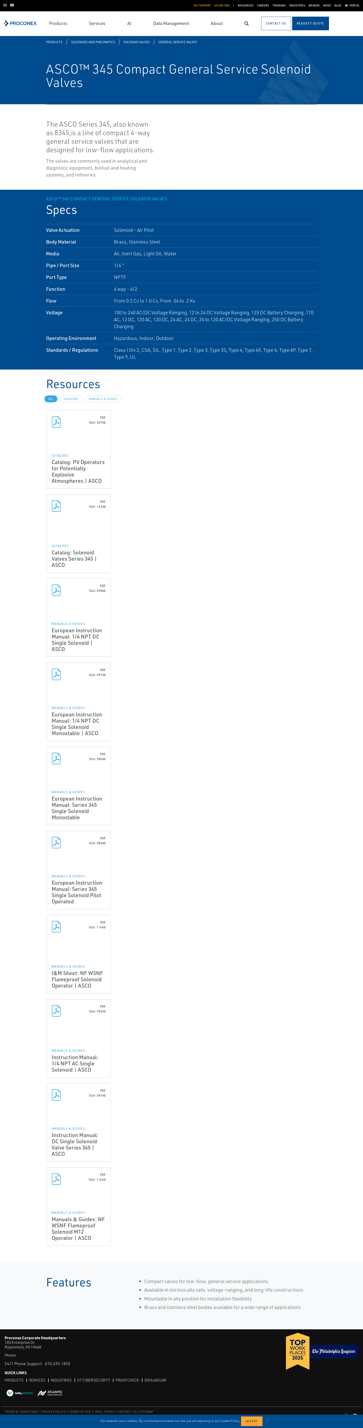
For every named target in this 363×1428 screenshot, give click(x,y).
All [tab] (50, 399)
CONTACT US (127, 1411)
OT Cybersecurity (93, 1380)
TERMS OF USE (80, 1411)
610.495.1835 (57, 1363)
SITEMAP (146, 1411)
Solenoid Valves (136, 42)
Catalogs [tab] (71, 399)
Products (54, 42)
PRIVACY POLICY (54, 1411)
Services (37, 1380)
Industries (61, 1380)
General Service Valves (177, 42)
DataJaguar (155, 1380)
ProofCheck (127, 1380)
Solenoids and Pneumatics (93, 42)
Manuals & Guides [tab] (103, 399)
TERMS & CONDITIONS (21, 1411)
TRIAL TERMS (104, 1411)
